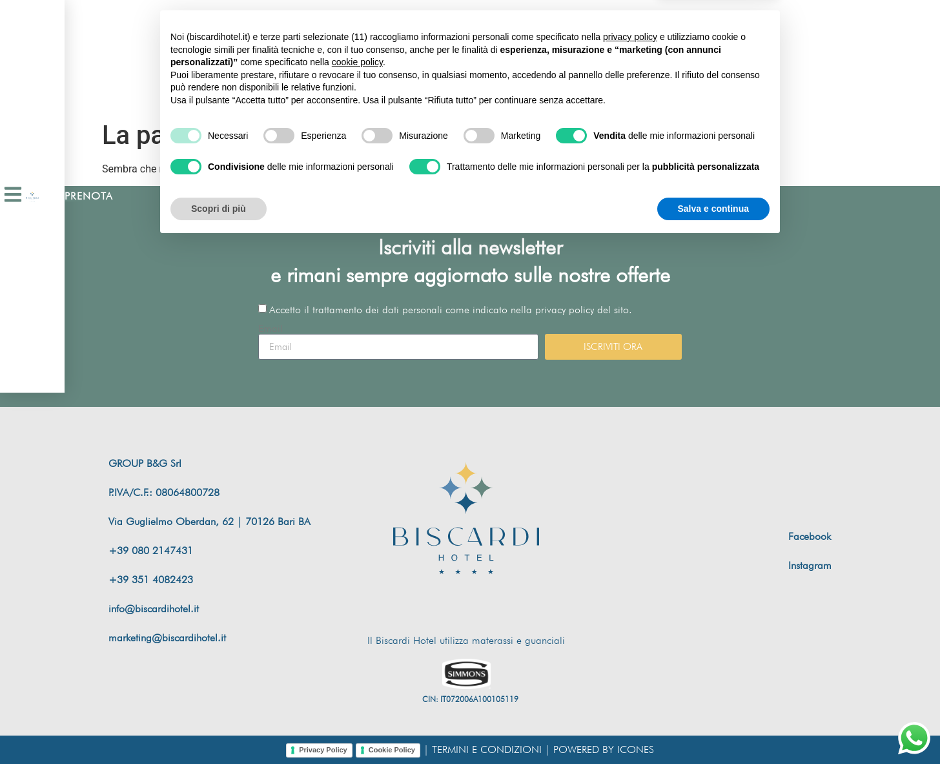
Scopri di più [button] (218, 728)
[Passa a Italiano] (706, 58)
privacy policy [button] (630, 557)
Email (270, 329)
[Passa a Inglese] (681, 58)
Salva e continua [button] (713, 728)
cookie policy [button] (357, 582)
